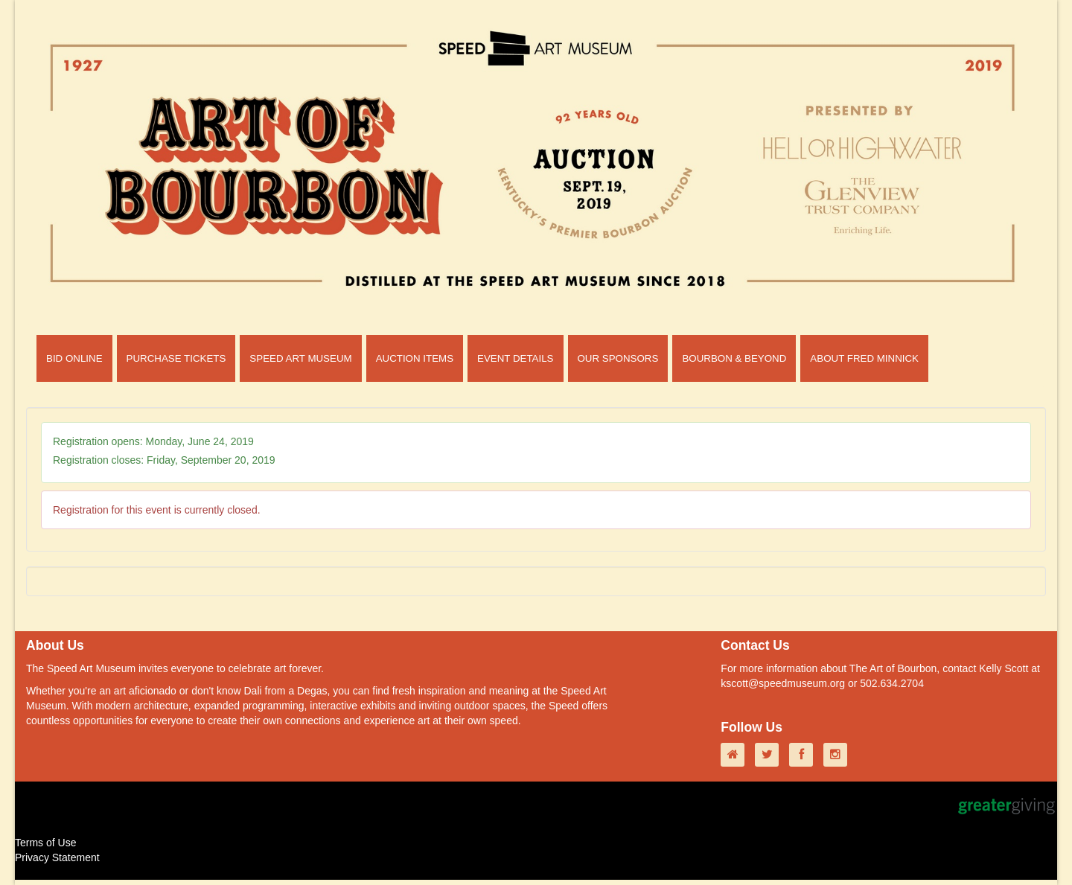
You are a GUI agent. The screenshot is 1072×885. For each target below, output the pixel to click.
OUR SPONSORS (618, 358)
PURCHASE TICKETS (176, 358)
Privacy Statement (57, 857)
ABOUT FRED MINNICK (864, 358)
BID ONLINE (74, 358)
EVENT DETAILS (515, 358)
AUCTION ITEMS (414, 358)
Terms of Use (45, 843)
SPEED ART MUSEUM (300, 358)
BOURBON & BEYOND (734, 358)
